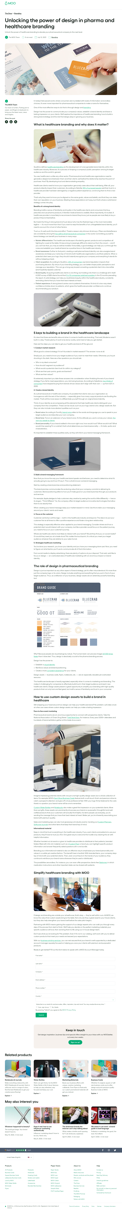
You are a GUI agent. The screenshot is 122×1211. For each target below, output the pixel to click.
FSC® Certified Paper (57, 1191)
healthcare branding (55, 167)
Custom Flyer (74, 844)
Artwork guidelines (102, 1180)
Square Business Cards (12, 1175)
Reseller (76, 1188)
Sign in (94, 2)
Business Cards (10, 8)
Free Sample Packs (77, 2)
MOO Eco (54, 1172)
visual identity (49, 665)
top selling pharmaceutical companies (70, 234)
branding (87, 107)
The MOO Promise (79, 1194)
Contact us (100, 1170)
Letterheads (31, 1180)
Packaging (77, 1196)
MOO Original (55, 1183)
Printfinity (76, 1191)
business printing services (51, 940)
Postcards (20, 8)
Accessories (31, 1183)
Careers (76, 1180)
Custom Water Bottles (42, 808)
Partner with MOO (79, 1199)
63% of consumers (75, 262)
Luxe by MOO (9, 1180)
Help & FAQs (106, 8)
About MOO (77, 1170)
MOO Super (54, 1178)
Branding (17, 13)
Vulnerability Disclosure (104, 1193)
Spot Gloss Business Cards (64, 798)
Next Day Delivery (102, 1175)
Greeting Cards (32, 1175)
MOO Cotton (55, 1180)
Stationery (56, 8)
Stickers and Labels (33, 1178)
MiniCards (8, 1186)
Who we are (77, 1178)
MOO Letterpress (56, 1186)
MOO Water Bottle (10, 1183)
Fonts (93, 1206)
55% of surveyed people (92, 188)
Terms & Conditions (74, 1206)
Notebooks (59, 808)
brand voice (67, 412)
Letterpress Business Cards (13, 1178)
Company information (110, 1206)
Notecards (31, 1172)
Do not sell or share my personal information (107, 1189)
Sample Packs (55, 1188)
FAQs (98, 1178)
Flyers (7, 1188)
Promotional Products (68, 8)
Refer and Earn (101, 1186)
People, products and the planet (83, 1175)
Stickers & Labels (30, 8)
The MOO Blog (95, 8)
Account (87, 2)
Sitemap (99, 1206)
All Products (8, 1170)
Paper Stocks (55, 1170)
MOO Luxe (54, 1175)
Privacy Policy (85, 1206)
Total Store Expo (73, 717)
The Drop (8, 13)
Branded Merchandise (34, 1186)
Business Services (82, 8)
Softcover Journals (41, 825)
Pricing (99, 1172)
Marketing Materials (44, 8)
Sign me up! (75, 1042)
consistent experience (55, 671)
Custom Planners (104, 822)
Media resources (79, 1172)
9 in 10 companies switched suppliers (80, 275)
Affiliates (99, 1183)
